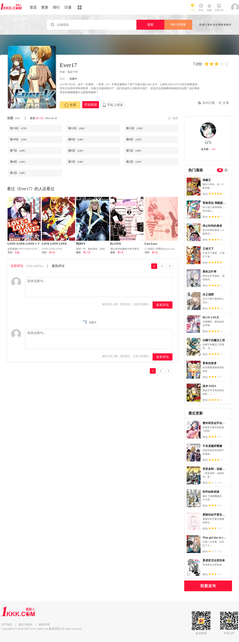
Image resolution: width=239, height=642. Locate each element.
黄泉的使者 (209, 363)
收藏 (70, 105)
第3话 (76, 161)
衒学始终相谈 (211, 491)
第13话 (40, 118)
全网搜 (178, 24)
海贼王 (207, 180)
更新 (44, 7)
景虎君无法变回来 (214, 560)
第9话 (76, 139)
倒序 (175, 118)
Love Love (151, 243)
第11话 (135, 128)
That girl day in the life (216, 537)
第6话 (76, 150)
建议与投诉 (25, 624)
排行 (56, 7)
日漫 (68, 7)
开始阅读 (90, 104)
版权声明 (44, 624)
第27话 (86, 252)
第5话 (134, 150)
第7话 (18, 150)
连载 (14, 118)
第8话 (134, 139)
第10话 (19, 139)
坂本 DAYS (209, 386)
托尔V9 (80, 243)
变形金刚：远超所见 (215, 468)
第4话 (18, 161)
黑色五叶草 (209, 271)
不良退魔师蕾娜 (212, 446)
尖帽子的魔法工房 (214, 340)
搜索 (150, 24)
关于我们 (6, 624)
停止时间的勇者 (212, 225)
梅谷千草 (73, 71)
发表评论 (162, 305)
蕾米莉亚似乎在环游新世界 (219, 423)
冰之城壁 (208, 294)
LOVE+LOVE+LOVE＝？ (24, 243)
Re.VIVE (115, 243)
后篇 (17, 252)
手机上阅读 (115, 105)
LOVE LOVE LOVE (54, 243)
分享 (226, 103)
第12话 (77, 128)
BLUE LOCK (211, 317)
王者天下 (208, 248)
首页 (33, 7)
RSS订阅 (209, 103)
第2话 (134, 161)
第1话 (18, 172)
